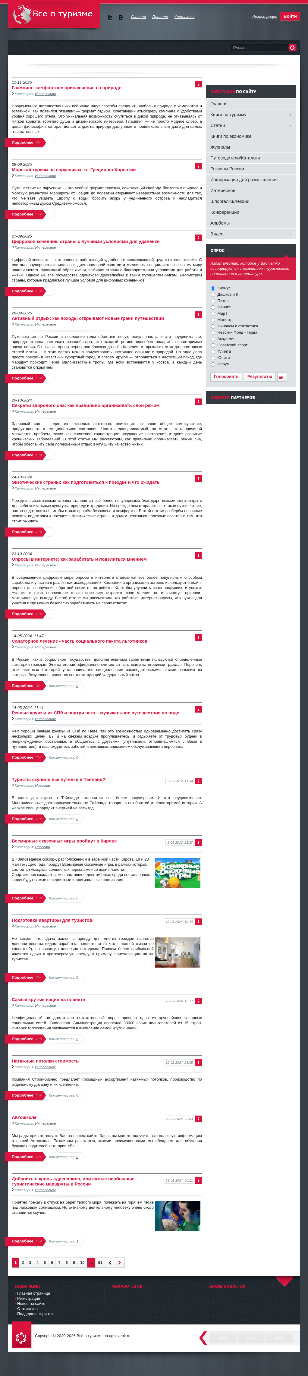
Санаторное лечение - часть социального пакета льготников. (80, 641)
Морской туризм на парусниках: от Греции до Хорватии (74, 169)
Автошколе (24, 1117)
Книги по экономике (231, 136)
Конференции (224, 212)
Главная (219, 103)
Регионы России (227, 168)
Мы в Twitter (110, 17)
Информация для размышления (244, 179)
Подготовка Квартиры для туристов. (52, 920)
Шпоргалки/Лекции (229, 201)
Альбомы (220, 222)
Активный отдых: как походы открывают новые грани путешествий (88, 318)
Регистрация (28, 1298)
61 (100, 1262)
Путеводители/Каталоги (235, 157)
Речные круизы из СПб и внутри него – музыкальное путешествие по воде (95, 712)
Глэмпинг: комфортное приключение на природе (66, 87)
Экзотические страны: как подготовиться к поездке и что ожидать (86, 482)
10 (82, 1262)
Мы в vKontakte (120, 17)
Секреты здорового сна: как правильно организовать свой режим (86, 405)
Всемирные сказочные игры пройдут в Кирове (64, 840)
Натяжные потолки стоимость (45, 1060)
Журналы (220, 147)
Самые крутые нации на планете (48, 999)
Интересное (45, 94)
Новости (42, 785)
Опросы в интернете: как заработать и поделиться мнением (79, 559)
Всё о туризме (54, 15)
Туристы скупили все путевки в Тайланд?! (59, 779)
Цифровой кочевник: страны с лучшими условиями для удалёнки (86, 241)
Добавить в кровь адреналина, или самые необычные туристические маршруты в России (73, 1181)
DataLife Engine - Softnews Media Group (23, 1335)
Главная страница (33, 1293)
